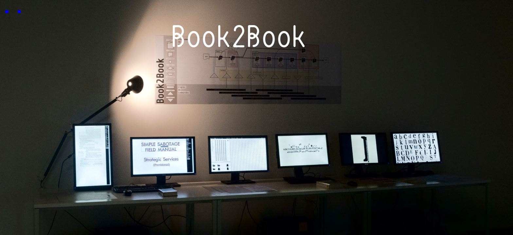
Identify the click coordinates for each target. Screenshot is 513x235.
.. (12, 6)
